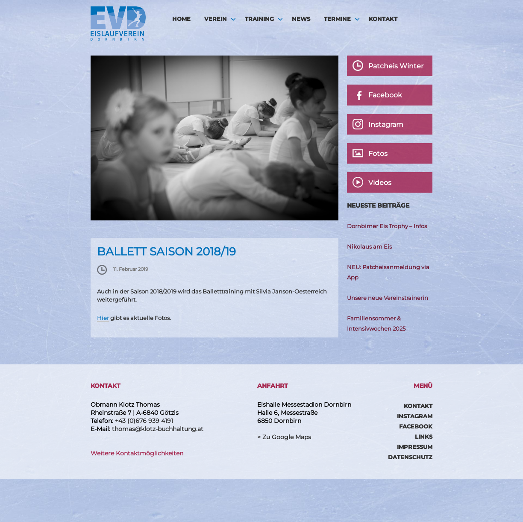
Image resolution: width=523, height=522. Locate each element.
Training (259, 18)
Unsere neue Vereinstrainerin (387, 297)
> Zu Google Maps (284, 437)
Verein (215, 18)
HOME (181, 18)
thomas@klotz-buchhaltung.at (157, 428)
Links (423, 436)
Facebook (415, 426)
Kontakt (383, 18)
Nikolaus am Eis (369, 246)
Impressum (414, 446)
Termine (337, 18)
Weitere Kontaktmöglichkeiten (137, 453)
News (301, 18)
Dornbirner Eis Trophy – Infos (387, 226)
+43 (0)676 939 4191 (144, 420)
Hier (103, 317)
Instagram (414, 416)
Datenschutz (410, 457)
